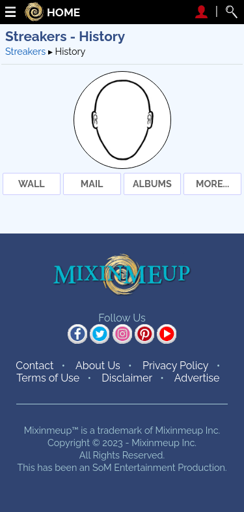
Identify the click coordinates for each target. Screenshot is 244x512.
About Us (97, 365)
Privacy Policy (175, 365)
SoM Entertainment (134, 467)
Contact (34, 365)
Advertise (197, 378)
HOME (63, 13)
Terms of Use (47, 378)
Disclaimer (127, 378)
